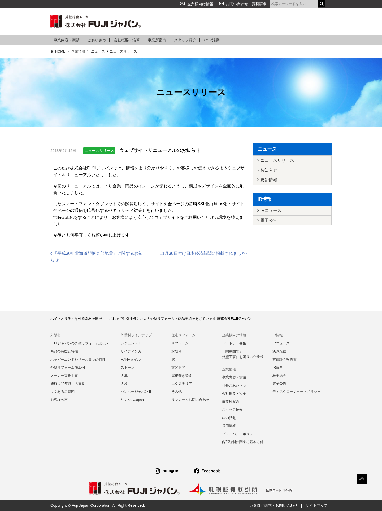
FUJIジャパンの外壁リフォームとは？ (79, 343)
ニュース (98, 52)
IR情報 (290, 22)
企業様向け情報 (196, 4)
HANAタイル (131, 359)
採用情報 (312, 22)
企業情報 (267, 22)
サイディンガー (133, 351)
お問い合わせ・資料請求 (246, 4)
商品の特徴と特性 (64, 351)
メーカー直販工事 (64, 376)
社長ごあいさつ (234, 386)
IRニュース (269, 210)
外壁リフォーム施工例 (67, 368)
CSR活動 (212, 40)
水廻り (176, 351)
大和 (124, 384)
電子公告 (267, 220)
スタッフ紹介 (185, 40)
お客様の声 (59, 400)
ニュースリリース (123, 52)
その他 (176, 392)
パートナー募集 (234, 343)
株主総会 (279, 376)
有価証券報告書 (284, 359)
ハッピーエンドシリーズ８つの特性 (78, 359)
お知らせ (267, 170)
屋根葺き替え (181, 376)
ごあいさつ (97, 40)
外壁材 (157, 22)
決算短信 (279, 351)
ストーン (127, 368)
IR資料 (277, 368)
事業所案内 (157, 40)
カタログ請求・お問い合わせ (273, 506)
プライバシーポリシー (239, 434)
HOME (57, 52)
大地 (124, 376)
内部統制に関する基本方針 (242, 442)
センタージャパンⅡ (136, 392)
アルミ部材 (210, 22)
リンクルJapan (132, 400)
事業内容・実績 (67, 40)
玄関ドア (178, 368)
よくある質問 (240, 22)
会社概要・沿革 (127, 40)
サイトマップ (317, 506)
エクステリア (181, 384)
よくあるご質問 (62, 392)
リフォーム (182, 22)
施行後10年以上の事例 (67, 384)
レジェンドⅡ (131, 343)
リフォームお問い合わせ (190, 400)
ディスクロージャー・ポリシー (296, 392)
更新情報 (267, 180)
